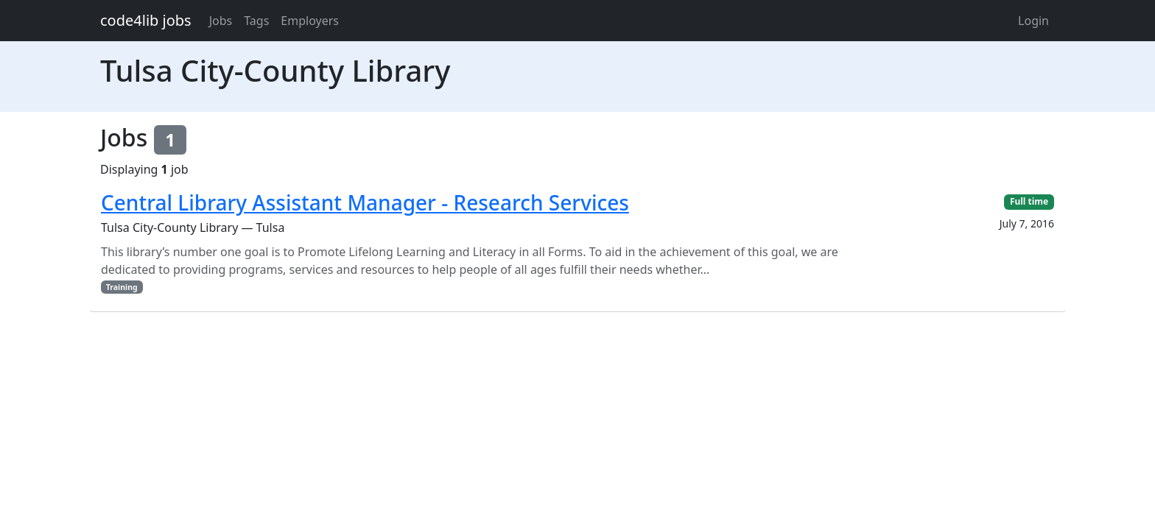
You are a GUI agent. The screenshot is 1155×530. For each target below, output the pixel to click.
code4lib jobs (146, 20)
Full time (1029, 201)
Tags (256, 21)
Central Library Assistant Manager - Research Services (365, 202)
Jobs (221, 21)
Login (1033, 21)
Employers (310, 21)
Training (122, 287)
